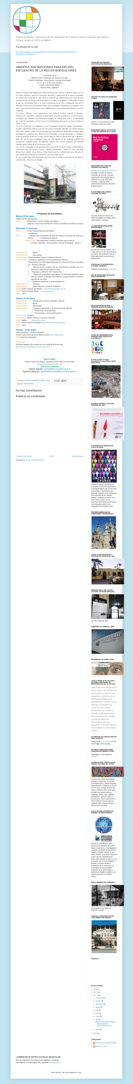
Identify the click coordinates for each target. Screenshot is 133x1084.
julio (97, 1010)
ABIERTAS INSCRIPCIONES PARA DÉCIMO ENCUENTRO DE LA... (105, 1024)
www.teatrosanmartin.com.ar (54, 289)
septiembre (99, 1004)
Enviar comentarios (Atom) (35, 460)
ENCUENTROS (28, 383)
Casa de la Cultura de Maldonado (105, 171)
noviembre (99, 998)
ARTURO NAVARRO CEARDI (106, 1043)
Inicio (51, 456)
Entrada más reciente (23, 456)
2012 (96, 992)
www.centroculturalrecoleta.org (53, 323)
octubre (98, 1001)
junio (97, 1013)
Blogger (79, 1072)
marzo (97, 1029)
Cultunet (94, 688)
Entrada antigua (77, 456)
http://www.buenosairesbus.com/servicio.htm (33, 347)
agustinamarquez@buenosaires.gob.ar (59, 371)
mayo (97, 1016)
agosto (98, 1007)
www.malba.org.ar (38, 320)
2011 (96, 995)
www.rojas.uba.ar (47, 291)
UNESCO (94, 756)
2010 (96, 1033)
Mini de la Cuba (101, 1046)
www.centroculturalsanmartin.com (49, 364)
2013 (96, 989)
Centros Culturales (107, 741)
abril (97, 1019)
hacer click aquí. (54, 1062)
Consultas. (112, 269)
